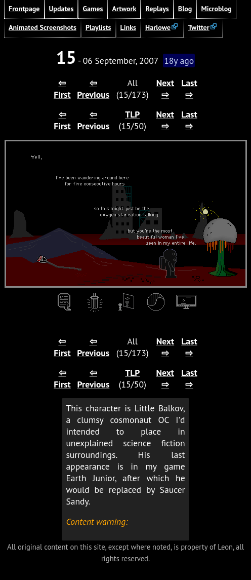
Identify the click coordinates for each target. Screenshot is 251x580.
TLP (132, 114)
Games (92, 8)
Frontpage (24, 8)
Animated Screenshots (42, 27)
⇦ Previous (93, 88)
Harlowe (158, 27)
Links (128, 27)
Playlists (98, 27)
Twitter (199, 27)
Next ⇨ (165, 88)
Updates (61, 8)
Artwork (124, 8)
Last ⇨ (189, 88)
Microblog (216, 8)
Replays (157, 8)
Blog (185, 8)
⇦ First (62, 88)
